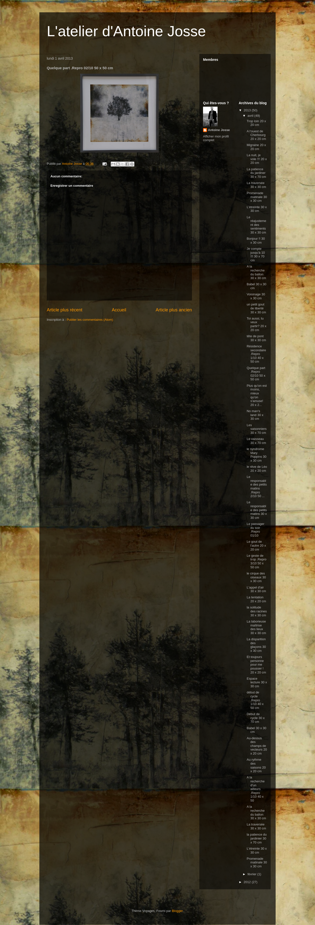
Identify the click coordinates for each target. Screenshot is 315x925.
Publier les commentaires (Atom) (90, 319)
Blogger (177, 911)
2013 (248, 110)
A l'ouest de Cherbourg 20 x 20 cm (256, 135)
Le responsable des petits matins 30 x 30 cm (257, 509)
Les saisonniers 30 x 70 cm (257, 429)
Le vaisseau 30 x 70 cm (256, 441)
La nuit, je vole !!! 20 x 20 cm (257, 159)
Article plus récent (64, 309)
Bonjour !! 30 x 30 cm (256, 240)
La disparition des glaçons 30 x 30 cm (256, 645)
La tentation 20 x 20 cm (256, 599)
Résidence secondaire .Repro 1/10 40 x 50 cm (256, 353)
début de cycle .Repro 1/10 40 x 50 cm (255, 699)
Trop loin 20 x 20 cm (256, 123)
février (252, 874)
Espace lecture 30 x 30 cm (257, 682)
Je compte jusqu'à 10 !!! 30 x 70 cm (256, 254)
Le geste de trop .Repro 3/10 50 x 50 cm (256, 561)
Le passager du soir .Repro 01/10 (255, 529)
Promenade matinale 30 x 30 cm (257, 196)
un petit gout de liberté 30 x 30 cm (256, 308)
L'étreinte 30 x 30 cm (257, 209)
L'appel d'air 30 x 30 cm (256, 589)
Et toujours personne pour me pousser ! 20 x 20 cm (256, 664)
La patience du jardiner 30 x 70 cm (256, 173)
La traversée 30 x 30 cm (256, 185)
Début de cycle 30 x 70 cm (256, 717)
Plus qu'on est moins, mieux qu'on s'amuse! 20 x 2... (257, 395)
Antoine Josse (219, 130)
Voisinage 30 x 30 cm (256, 296)
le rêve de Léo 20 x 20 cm (257, 468)
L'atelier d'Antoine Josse (126, 31)
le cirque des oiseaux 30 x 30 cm (256, 577)
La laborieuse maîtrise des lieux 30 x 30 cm (256, 627)
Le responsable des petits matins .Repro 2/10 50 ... (257, 486)
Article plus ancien (174, 309)
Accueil (119, 309)
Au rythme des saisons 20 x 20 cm (256, 765)
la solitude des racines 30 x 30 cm (257, 611)
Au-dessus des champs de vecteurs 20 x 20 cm (257, 745)
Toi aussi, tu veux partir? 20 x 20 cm (256, 324)
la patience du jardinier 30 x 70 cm (257, 838)
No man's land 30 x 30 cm (255, 414)
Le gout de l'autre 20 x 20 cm (256, 545)
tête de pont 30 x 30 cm (256, 338)
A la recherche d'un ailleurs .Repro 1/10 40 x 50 (256, 788)
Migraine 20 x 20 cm (256, 147)
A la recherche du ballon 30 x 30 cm (256, 272)
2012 (248, 882)
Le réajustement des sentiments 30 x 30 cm (256, 224)
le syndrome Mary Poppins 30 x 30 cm (256, 454)
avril (251, 116)
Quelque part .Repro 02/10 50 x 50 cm (256, 373)
